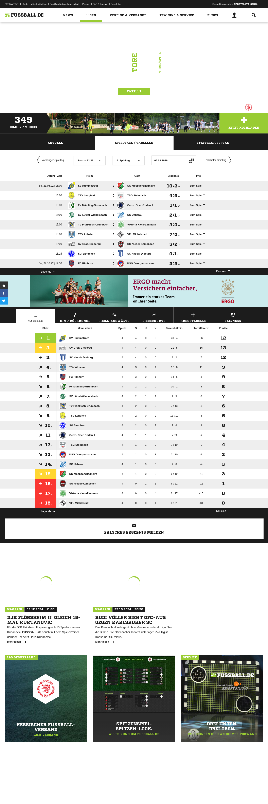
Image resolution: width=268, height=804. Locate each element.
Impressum (10, 794)
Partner (86, 4)
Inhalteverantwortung (98, 794)
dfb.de (25, 4)
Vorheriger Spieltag (49, 160)
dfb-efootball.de (39, 4)
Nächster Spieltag (219, 160)
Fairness (232, 317)
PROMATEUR (12, 4)
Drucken (223, 271)
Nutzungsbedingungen (55, 794)
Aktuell (55, 142)
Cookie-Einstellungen (123, 794)
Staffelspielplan (213, 142)
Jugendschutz (77, 794)
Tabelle (134, 91)
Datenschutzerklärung (30, 794)
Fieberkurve (154, 317)
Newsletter (116, 4)
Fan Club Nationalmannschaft (64, 4)
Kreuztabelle (193, 317)
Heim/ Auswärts (114, 317)
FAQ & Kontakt (100, 4)
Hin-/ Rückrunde (75, 317)
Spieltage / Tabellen (134, 142)
